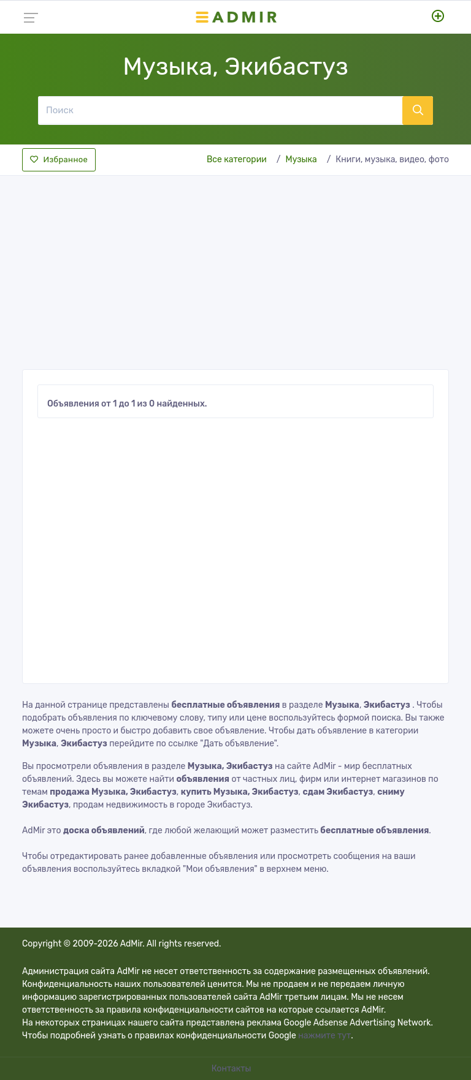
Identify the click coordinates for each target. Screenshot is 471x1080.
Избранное (59, 159)
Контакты (232, 1068)
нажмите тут (324, 1035)
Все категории (237, 159)
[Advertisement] (235, 268)
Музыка (301, 159)
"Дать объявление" (238, 743)
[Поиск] (220, 110)
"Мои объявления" (220, 869)
